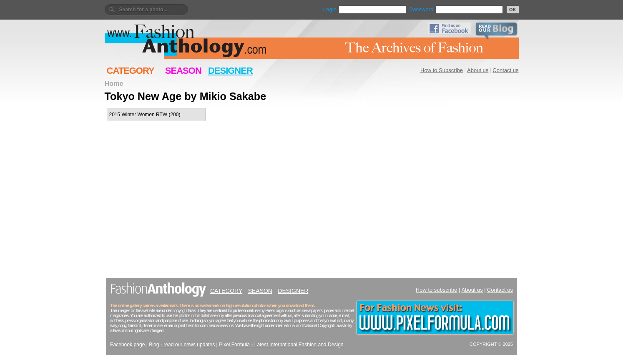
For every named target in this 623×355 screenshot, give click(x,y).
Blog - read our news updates (182, 345)
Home (114, 83)
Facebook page (127, 345)
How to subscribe (436, 290)
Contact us (505, 70)
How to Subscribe (441, 70)
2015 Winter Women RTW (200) (145, 115)
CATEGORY (130, 70)
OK (512, 9)
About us (477, 70)
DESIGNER (230, 70)
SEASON (183, 70)
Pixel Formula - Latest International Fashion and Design (281, 345)
